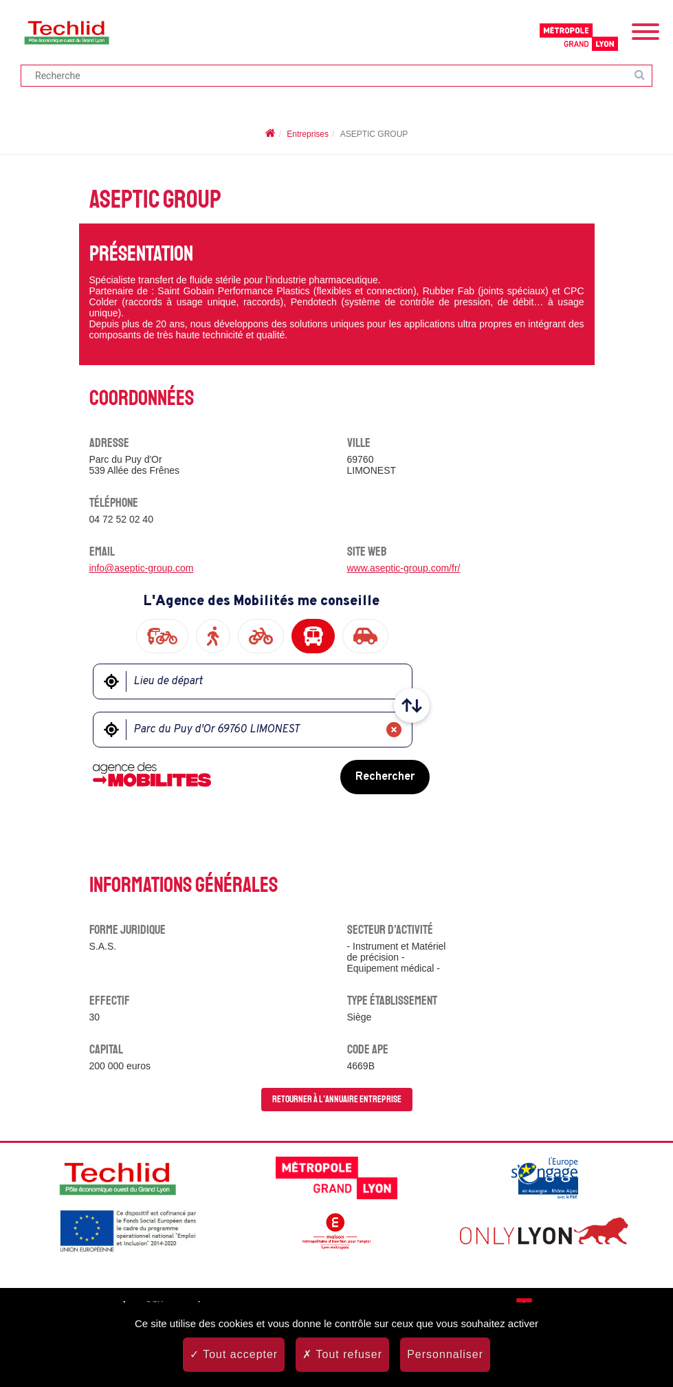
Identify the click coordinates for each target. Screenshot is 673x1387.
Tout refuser (342, 1354)
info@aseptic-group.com (141, 568)
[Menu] (645, 30)
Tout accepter (234, 1354)
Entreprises (308, 134)
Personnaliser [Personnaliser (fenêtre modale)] (445, 1354)
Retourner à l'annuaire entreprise (336, 1099)
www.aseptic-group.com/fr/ (404, 568)
